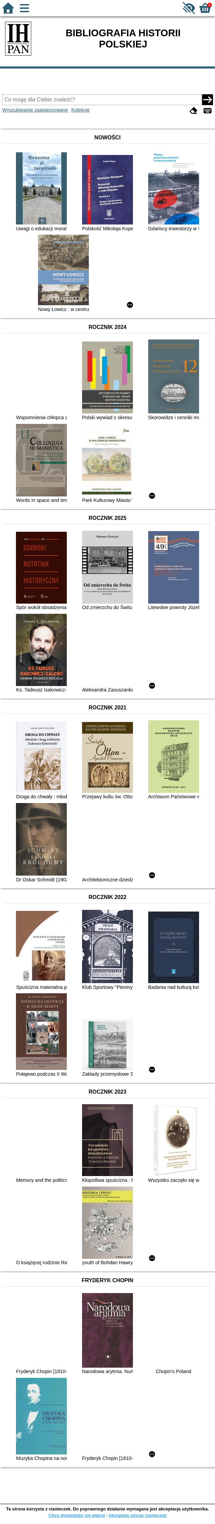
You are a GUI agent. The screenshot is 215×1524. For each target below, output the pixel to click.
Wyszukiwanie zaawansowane (35, 110)
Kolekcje (80, 110)
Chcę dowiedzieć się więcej (76, 1515)
